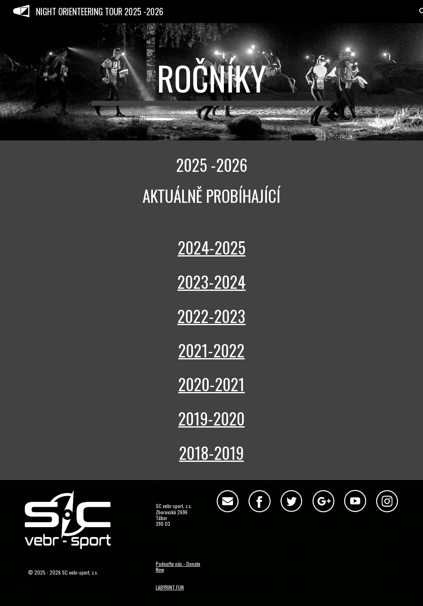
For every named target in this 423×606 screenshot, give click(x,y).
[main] (211, 82)
